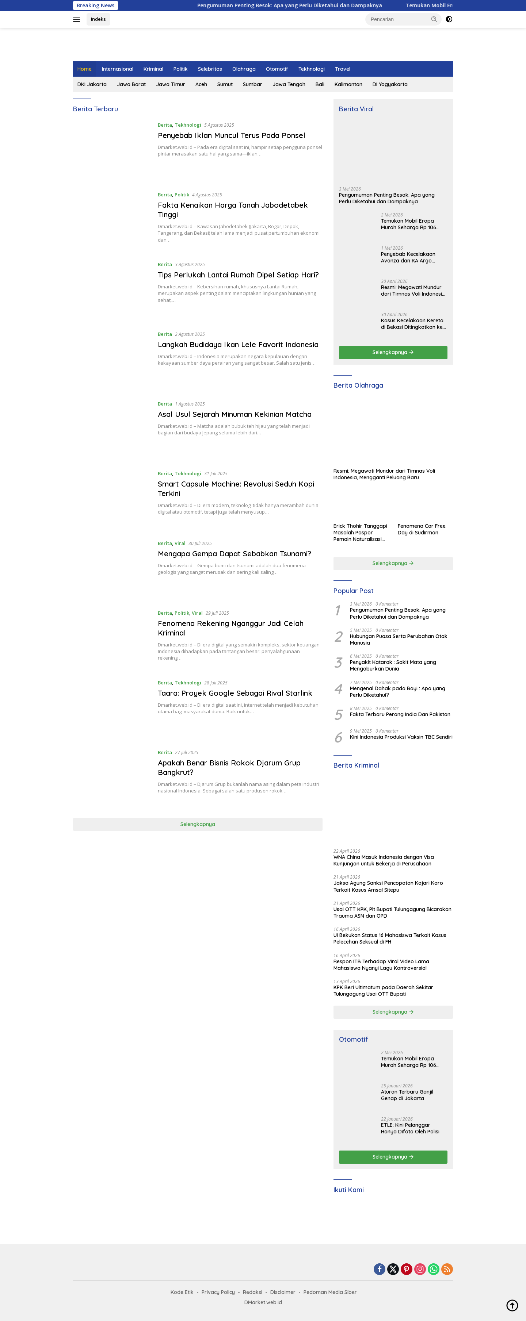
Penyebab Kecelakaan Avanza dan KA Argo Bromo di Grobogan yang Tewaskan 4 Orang (412, 257)
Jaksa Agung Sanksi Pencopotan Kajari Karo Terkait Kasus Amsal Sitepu (388, 886)
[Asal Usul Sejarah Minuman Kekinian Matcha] (111, 429)
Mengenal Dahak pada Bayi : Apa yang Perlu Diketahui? (397, 691)
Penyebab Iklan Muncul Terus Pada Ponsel (231, 135)
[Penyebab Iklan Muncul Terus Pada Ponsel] (111, 150)
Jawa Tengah (288, 84)
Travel (342, 69)
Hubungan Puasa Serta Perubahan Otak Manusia (398, 639)
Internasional (117, 69)
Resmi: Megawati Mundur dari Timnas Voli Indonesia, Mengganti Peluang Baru (413, 290)
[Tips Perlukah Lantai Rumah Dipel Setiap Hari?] (111, 289)
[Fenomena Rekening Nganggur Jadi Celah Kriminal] (111, 638)
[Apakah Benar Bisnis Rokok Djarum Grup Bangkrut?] (111, 777)
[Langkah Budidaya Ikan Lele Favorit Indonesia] (111, 359)
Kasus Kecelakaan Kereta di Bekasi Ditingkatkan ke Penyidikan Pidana (412, 323)
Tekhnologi (311, 69)
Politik (181, 69)
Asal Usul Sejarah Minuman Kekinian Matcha (235, 414)
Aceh (201, 84)
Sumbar (252, 84)
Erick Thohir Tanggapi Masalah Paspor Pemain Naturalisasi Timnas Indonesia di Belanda (360, 533)
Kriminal (153, 69)
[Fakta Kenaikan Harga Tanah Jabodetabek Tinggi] (111, 220)
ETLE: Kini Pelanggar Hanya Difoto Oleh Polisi (410, 1128)
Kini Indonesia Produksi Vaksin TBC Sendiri (401, 737)
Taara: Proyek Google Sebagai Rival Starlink (235, 693)
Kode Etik (182, 1292)
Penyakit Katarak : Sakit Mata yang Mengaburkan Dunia (393, 665)
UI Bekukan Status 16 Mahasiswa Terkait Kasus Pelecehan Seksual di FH (389, 938)
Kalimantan (348, 84)
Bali (320, 84)
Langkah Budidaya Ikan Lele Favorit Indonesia (238, 344)
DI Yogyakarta (390, 84)
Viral (180, 543)
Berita (165, 125)
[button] (434, 19)
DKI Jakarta (92, 84)
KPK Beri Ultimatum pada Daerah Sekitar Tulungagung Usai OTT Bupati (383, 990)
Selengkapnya (197, 824)
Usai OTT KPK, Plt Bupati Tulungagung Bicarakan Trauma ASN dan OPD (392, 912)
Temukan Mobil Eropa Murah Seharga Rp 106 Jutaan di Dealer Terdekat (413, 224)
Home (84, 69)
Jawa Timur (170, 84)
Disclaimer (283, 1292)
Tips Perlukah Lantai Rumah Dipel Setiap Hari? (238, 274)
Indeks (98, 19)
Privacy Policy (218, 1292)
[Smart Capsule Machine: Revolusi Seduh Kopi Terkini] (111, 498)
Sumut (225, 84)
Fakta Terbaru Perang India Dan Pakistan (400, 714)
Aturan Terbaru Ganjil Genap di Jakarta (407, 1095)
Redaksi (252, 1292)
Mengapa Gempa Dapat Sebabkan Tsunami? (234, 553)
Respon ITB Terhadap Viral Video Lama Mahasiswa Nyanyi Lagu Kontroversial (381, 964)
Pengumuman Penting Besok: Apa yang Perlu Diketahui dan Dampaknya (302, 5)
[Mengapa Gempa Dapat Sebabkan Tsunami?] (111, 568)
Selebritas (210, 69)
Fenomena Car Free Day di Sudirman (422, 529)
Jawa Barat (131, 84)
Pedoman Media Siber (330, 1292)
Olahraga (244, 69)
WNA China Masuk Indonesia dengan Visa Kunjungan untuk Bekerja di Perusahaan (383, 860)
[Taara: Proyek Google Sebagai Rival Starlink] (111, 708)
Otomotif (277, 69)
